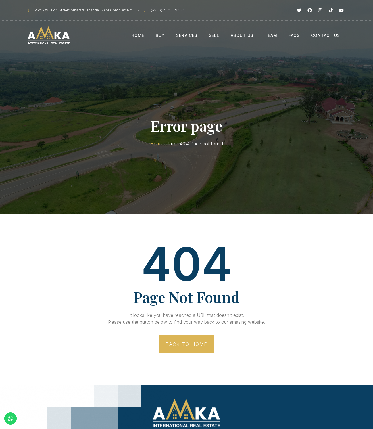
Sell (214, 35)
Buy (160, 35)
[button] (186, 344)
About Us (242, 35)
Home (137, 35)
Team (271, 35)
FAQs (294, 35)
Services (186, 35)
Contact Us (325, 35)
